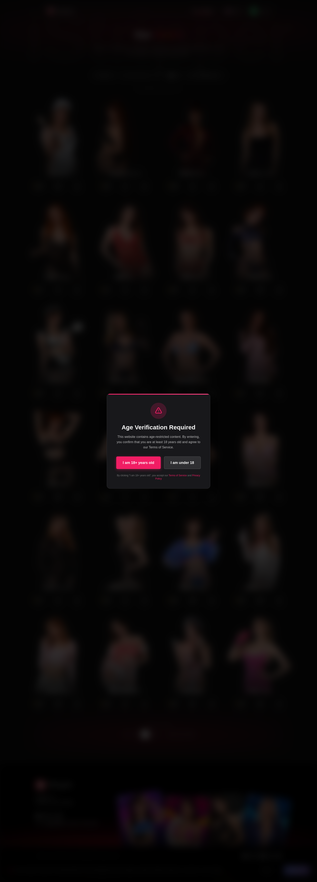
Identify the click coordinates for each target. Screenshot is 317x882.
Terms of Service (178, 475)
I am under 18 (182, 463)
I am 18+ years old (138, 463)
